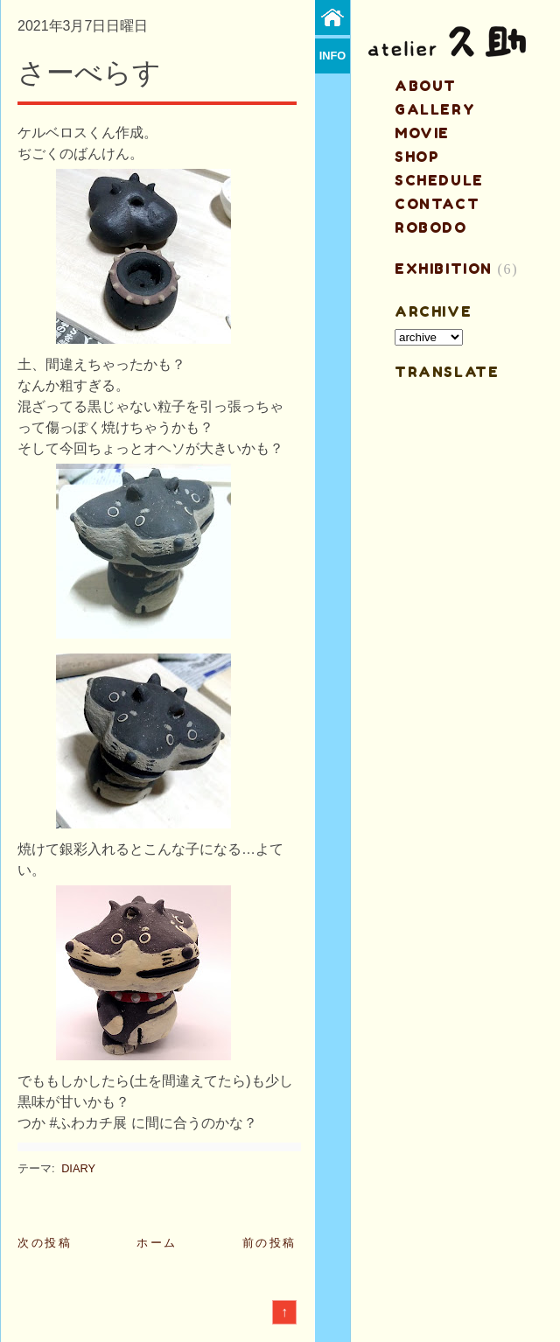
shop (417, 156)
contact (437, 204)
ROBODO (431, 227)
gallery (435, 109)
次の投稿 (45, 1242)
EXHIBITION (444, 268)
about (426, 85)
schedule (439, 180)
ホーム (157, 1242)
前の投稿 (269, 1242)
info (332, 55)
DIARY (78, 1168)
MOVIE (422, 133)
